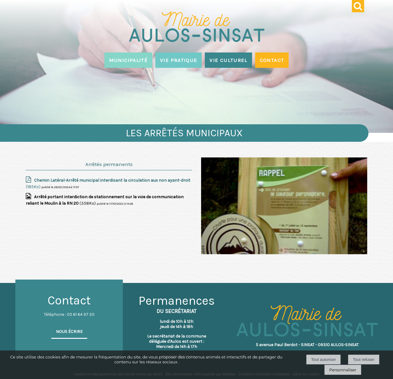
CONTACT (272, 60)
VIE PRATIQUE (178, 60)
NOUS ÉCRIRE (69, 331)
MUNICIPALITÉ (128, 60)
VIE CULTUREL (228, 60)
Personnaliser (342, 369)
